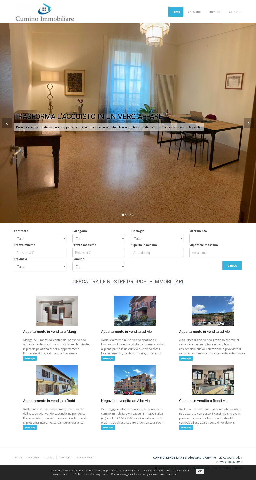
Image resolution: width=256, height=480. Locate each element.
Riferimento (191, 231)
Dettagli (33, 358)
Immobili (215, 12)
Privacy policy (86, 457)
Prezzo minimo (17, 245)
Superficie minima (137, 245)
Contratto (14, 231)
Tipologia (131, 231)
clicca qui (170, 474)
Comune (71, 259)
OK (200, 471)
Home (175, 12)
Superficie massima (196, 245)
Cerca (225, 265)
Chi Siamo (195, 12)
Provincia (13, 259)
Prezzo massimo (77, 245)
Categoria (72, 231)
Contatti (234, 12)
